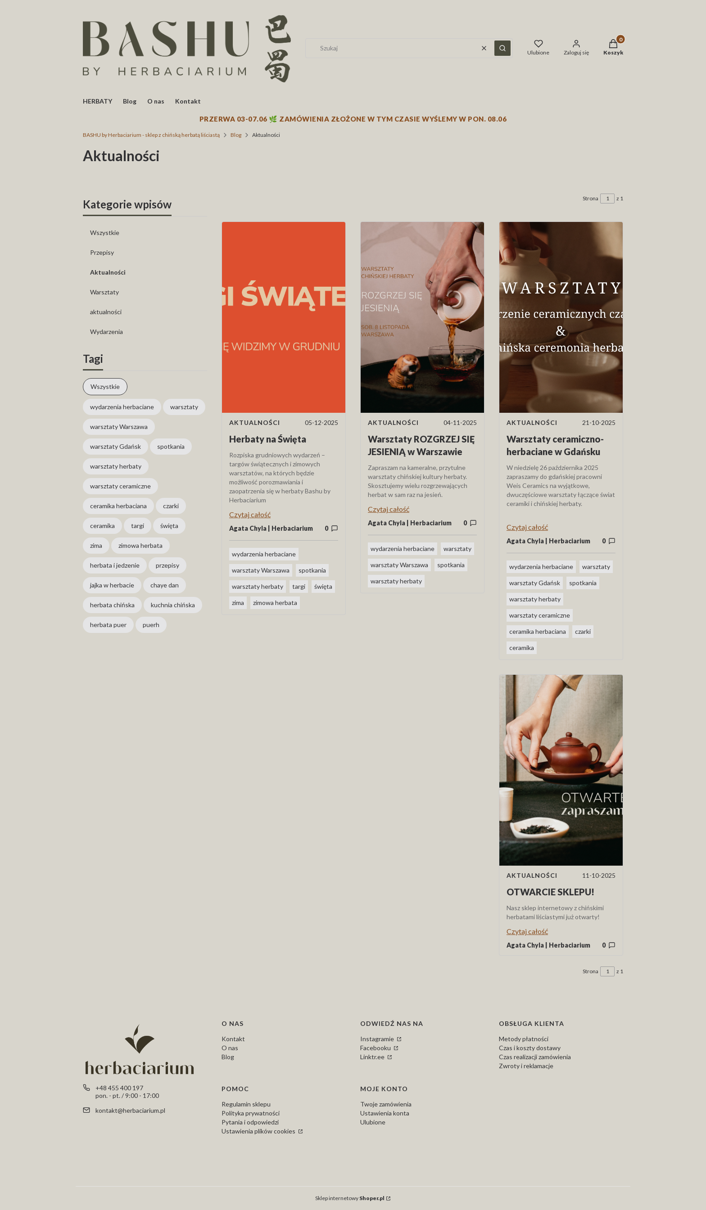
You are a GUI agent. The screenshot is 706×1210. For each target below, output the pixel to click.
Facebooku (376, 1048)
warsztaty (457, 548)
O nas (230, 1048)
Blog (236, 134)
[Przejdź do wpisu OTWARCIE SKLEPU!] (561, 770)
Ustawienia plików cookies (259, 1131)
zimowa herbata (275, 602)
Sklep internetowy (350, 1198)
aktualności (106, 312)
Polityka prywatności (251, 1113)
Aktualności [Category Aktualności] (254, 422)
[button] (502, 48)
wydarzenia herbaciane (264, 554)
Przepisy (102, 252)
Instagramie (377, 1039)
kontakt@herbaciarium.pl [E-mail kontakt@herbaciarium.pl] (130, 1110)
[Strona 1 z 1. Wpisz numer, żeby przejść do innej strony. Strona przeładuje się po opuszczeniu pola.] (607, 198)
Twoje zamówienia (386, 1104)
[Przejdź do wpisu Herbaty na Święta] (283, 317)
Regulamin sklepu (246, 1104)
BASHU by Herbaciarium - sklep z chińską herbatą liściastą (151, 134)
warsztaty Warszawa (261, 570)
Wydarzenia (106, 331)
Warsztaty (104, 292)
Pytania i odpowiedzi (250, 1122)
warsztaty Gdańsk (534, 583)
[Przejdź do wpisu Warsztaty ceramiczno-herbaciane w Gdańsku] (561, 317)
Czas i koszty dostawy (530, 1048)
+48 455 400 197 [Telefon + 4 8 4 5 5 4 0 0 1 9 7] (119, 1088)
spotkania (312, 570)
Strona (590, 198)
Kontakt (233, 1039)
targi (298, 586)
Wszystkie (104, 232)
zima (238, 602)
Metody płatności (523, 1039)
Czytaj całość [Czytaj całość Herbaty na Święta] (250, 514)
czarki (583, 631)
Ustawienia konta (384, 1113)
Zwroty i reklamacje (526, 1066)
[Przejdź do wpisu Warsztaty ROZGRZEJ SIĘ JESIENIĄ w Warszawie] (422, 317)
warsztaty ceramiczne (539, 615)
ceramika (521, 647)
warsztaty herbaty (257, 586)
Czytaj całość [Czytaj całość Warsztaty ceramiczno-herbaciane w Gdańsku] (527, 527)
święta (323, 586)
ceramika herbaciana (537, 631)
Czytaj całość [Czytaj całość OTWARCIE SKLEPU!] (527, 931)
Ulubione (372, 1122)
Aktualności (108, 272)
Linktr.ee (373, 1057)
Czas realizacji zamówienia (535, 1057)
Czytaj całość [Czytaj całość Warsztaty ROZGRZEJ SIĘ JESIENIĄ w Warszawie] (388, 509)
